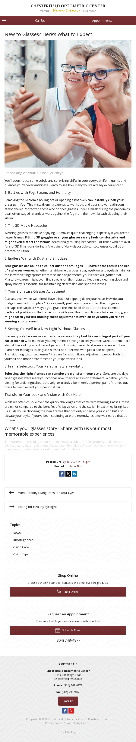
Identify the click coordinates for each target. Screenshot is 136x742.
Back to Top (68, 732)
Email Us (68, 701)
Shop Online (67, 591)
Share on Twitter (68, 474)
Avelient (85, 723)
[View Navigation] (5, 20)
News (17, 533)
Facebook (65, 711)
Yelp (71, 711)
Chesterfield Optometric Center (67, 719)
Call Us (40, 20)
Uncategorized (23, 540)
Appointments (102, 20)
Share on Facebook (62, 474)
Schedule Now (67, 630)
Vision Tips (75, 466)
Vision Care (21, 547)
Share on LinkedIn (74, 474)
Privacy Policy (53, 723)
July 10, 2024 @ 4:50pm (76, 462)
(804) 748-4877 (73, 685)
